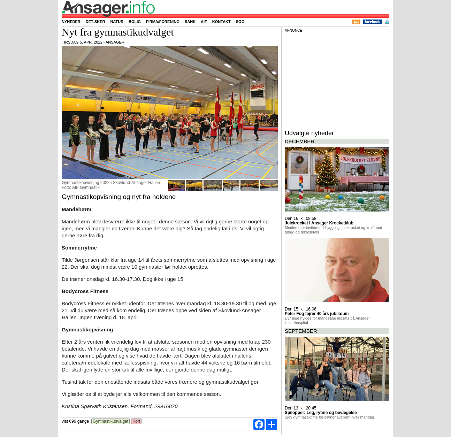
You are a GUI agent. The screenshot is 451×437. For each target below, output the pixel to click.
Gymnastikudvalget (111, 421)
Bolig (135, 22)
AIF (204, 22)
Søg (240, 22)
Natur (116, 22)
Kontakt (221, 22)
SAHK (190, 22)
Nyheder (71, 22)
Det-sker (95, 22)
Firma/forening (162, 22)
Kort (136, 421)
